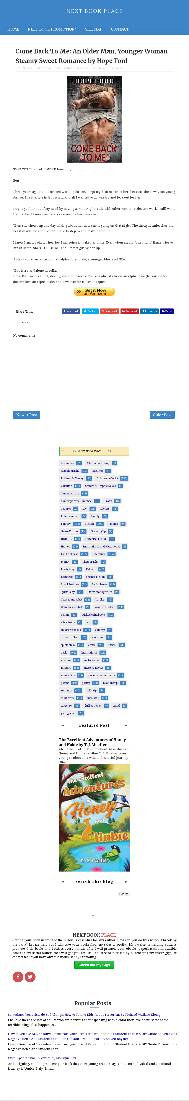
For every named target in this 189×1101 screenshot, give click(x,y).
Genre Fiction (69, 532)
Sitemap (93, 29)
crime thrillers (69, 638)
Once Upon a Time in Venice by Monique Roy (42, 1059)
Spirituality (68, 592)
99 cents (27, 68)
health (64, 653)
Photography (90, 562)
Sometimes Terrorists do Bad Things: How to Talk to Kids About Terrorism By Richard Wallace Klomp (84, 1015)
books (57, 68)
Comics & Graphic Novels (100, 486)
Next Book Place (89, 452)
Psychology (68, 569)
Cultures (66, 509)
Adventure (67, 463)
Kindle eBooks (69, 554)
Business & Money (72, 479)
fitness (112, 645)
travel (116, 706)
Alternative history (98, 463)
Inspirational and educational (101, 547)
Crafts (108, 501)
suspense (66, 706)
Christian (66, 486)
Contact (120, 29)
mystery (66, 668)
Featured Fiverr (73, 68)
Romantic (67, 577)
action (65, 615)
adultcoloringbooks (93, 615)
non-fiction (68, 676)
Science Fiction (95, 577)
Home (13, 29)
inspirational (89, 653)
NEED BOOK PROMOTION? (52, 29)
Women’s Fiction (105, 607)
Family (95, 516)
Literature (103, 68)
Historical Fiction (96, 539)
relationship (110, 683)
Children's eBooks (107, 479)
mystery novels (93, 668)
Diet (84, 509)
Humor (65, 547)
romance (118, 68)
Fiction (90, 68)
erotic (91, 645)
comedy (100, 630)
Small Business (70, 585)
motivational (92, 660)
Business (97, 471)
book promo (42, 68)
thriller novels (93, 706)
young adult (68, 713)
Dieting (104, 509)
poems (65, 683)
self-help (92, 691)
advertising (68, 623)
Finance (113, 524)
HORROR (66, 539)
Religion (91, 569)
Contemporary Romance (76, 501)
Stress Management (100, 592)
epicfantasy (68, 645)
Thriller (99, 600)
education (97, 638)
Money (65, 562)
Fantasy (66, 524)
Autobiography (70, 471)
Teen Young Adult (71, 600)
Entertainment (70, 516)
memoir (66, 660)
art (88, 623)
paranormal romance (101, 676)
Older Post (162, 415)
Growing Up (98, 532)
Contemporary (70, 494)
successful (93, 698)
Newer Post (26, 415)
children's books (71, 630)
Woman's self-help (72, 607)
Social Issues (99, 585)
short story (67, 698)
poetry (86, 683)
